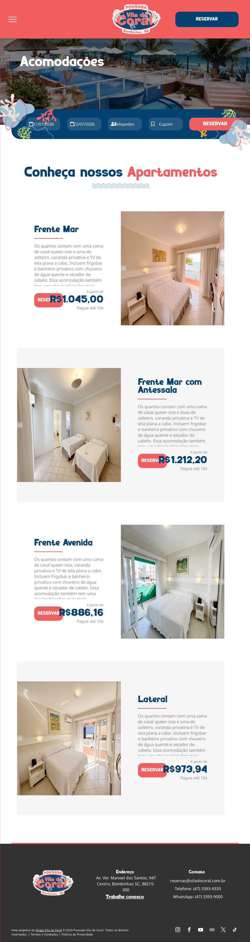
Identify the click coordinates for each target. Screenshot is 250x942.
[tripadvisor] (212, 930)
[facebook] (189, 930)
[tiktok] (235, 930)
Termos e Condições (44, 934)
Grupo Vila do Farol (49, 930)
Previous (124, 268)
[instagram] (178, 930)
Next (221, 268)
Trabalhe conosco (125, 897)
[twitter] (223, 930)
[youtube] (200, 930)
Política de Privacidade (77, 934)
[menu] (12, 19)
